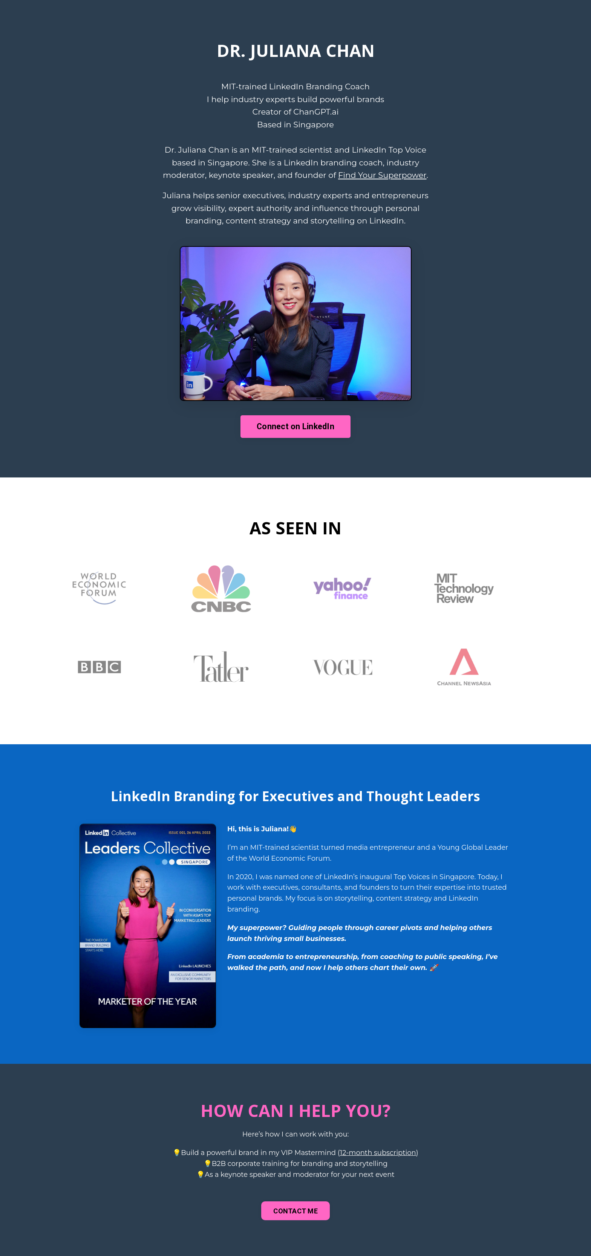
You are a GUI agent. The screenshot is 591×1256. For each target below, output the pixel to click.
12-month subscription (378, 1153)
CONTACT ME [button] (295, 1211)
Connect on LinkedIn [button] (295, 426)
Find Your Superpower (382, 175)
